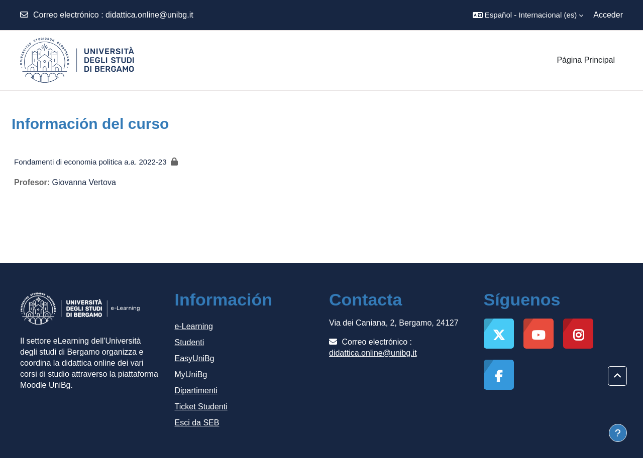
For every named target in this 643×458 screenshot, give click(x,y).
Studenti (189, 342)
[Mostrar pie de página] (618, 433)
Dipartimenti (196, 390)
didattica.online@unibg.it (149, 15)
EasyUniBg (195, 358)
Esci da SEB (197, 422)
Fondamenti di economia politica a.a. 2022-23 (90, 162)
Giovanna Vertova (84, 182)
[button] (528, 15)
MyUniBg (191, 374)
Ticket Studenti (201, 406)
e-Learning (194, 326)
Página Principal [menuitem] (586, 60)
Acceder (608, 15)
